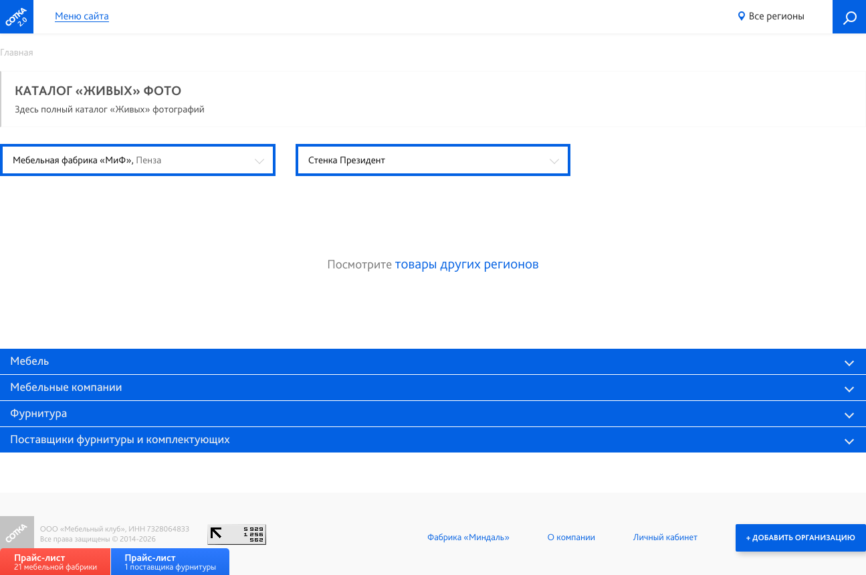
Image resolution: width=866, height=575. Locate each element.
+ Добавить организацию (800, 537)
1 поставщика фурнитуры (170, 562)
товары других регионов (467, 264)
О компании (571, 537)
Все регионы (776, 15)
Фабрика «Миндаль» (468, 537)
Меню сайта (82, 16)
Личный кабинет (665, 537)
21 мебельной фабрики (55, 562)
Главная (16, 52)
